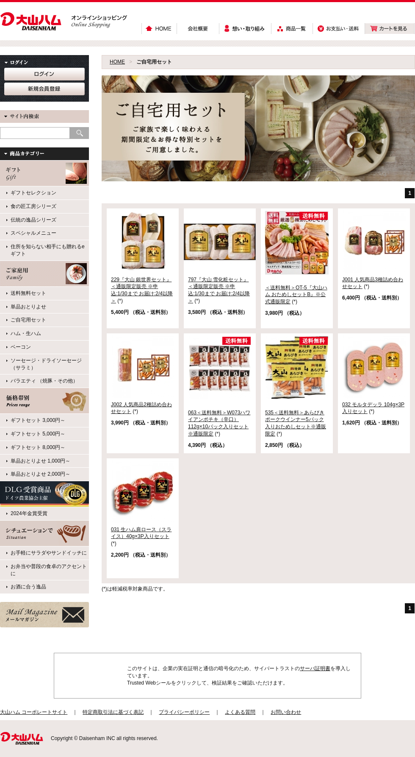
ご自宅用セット (28, 320)
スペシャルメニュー (33, 233)
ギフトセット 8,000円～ (38, 447)
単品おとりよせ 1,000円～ (40, 461)
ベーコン (21, 347)
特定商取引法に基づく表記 (113, 712)
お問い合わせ (286, 712)
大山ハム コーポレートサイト (33, 712)
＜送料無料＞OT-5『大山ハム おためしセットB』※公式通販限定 (296, 295)
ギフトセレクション (33, 193)
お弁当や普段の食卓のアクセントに (49, 570)
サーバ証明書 (315, 668)
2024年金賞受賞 (29, 513)
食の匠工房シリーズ (33, 206)
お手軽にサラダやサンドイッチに (49, 553)
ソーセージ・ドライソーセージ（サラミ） (46, 364)
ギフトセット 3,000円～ (38, 420)
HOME (117, 62)
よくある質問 (240, 712)
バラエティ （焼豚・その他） (44, 381)
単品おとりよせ (28, 307)
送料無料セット (28, 293)
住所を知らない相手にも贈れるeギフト (48, 250)
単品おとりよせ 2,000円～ (40, 474)
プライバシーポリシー (184, 712)
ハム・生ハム (26, 333)
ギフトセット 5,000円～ (38, 434)
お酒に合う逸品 (28, 587)
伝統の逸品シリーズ (33, 220)
